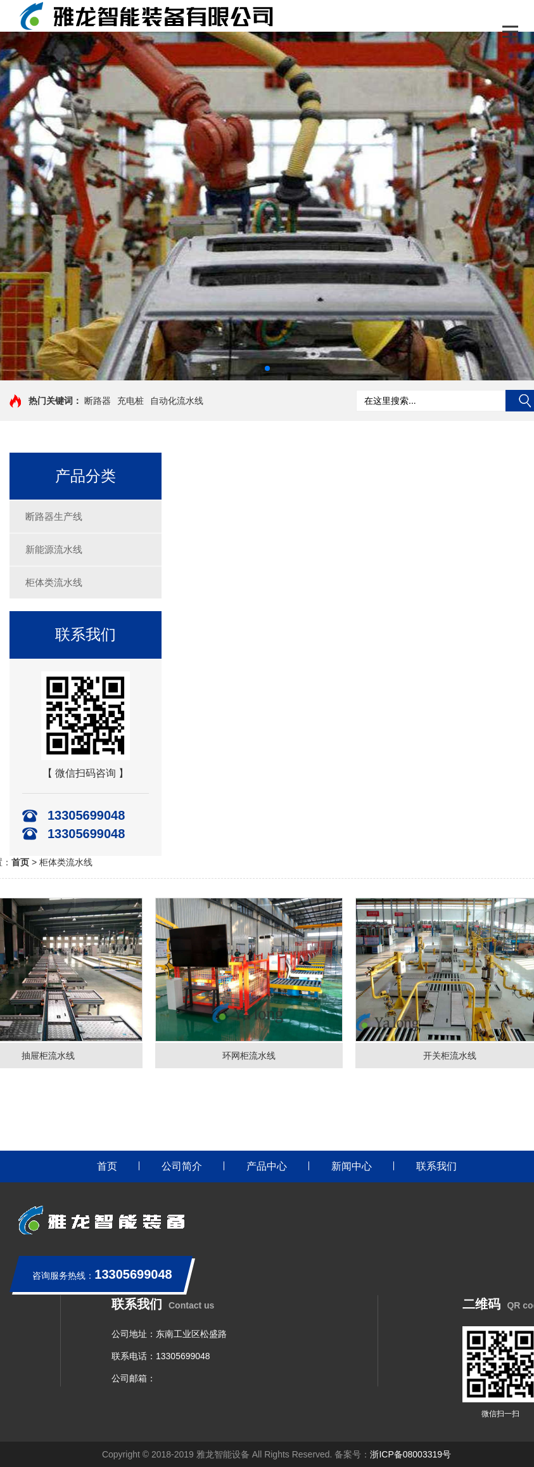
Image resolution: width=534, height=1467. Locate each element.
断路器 (97, 401)
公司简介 (182, 1166)
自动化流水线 (176, 401)
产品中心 (266, 1166)
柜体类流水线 (53, 582)
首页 (107, 1166)
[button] (267, 368)
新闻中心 (351, 1166)
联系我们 (436, 1166)
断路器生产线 (53, 516)
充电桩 (130, 401)
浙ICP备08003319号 (410, 1454)
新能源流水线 (53, 549)
